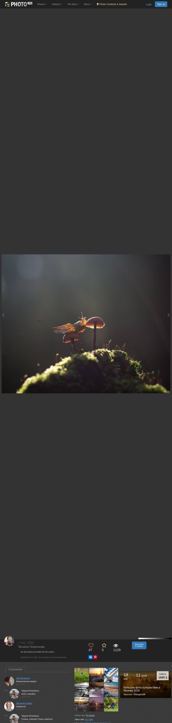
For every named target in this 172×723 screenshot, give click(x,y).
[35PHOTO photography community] (18, 4)
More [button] (88, 4)
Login (149, 4)
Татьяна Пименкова (31, 647)
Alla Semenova (23, 678)
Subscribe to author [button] (139, 645)
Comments (15, 669)
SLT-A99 (89, 719)
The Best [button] (73, 4)
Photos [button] (42, 4)
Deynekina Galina (24, 703)
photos (90, 715)
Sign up (161, 4)
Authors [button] (57, 4)
